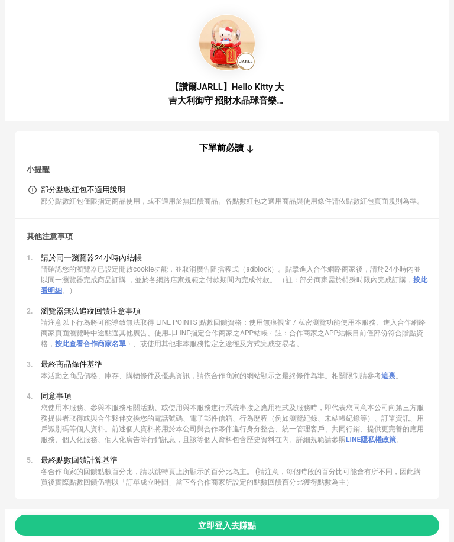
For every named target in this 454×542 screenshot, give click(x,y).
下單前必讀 (221, 148)
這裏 (388, 376)
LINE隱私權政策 (371, 439)
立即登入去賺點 (227, 525)
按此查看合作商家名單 (90, 344)
